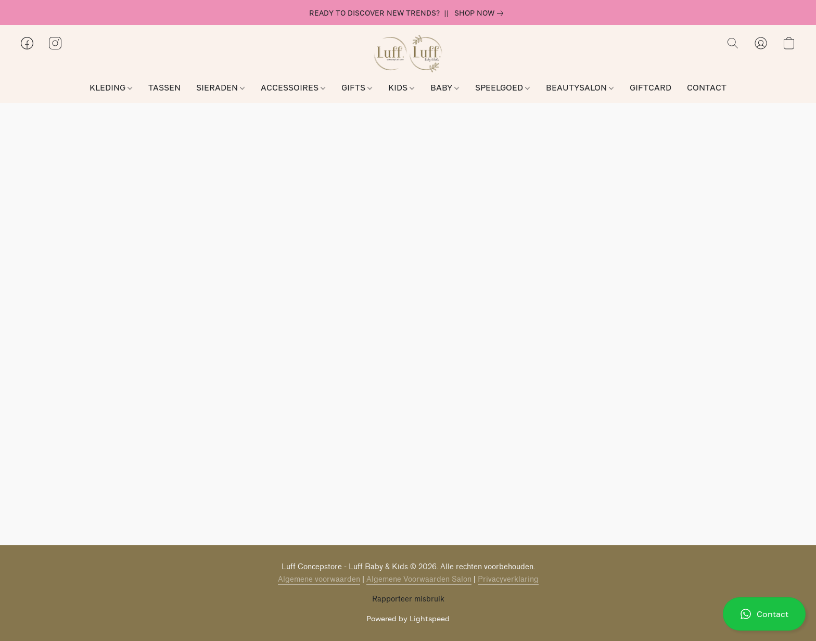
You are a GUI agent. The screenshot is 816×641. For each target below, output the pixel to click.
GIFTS (356, 87)
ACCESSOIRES (293, 87)
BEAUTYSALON (580, 87)
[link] (480, 13)
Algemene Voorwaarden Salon (418, 579)
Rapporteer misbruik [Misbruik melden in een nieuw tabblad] (408, 599)
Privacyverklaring (508, 579)
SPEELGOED (502, 87)
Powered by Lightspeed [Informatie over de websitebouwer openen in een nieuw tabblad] (408, 618)
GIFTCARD (650, 87)
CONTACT (706, 87)
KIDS (401, 87)
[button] (764, 614)
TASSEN (164, 87)
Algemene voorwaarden (319, 579)
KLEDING (111, 87)
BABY (444, 87)
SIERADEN (220, 87)
